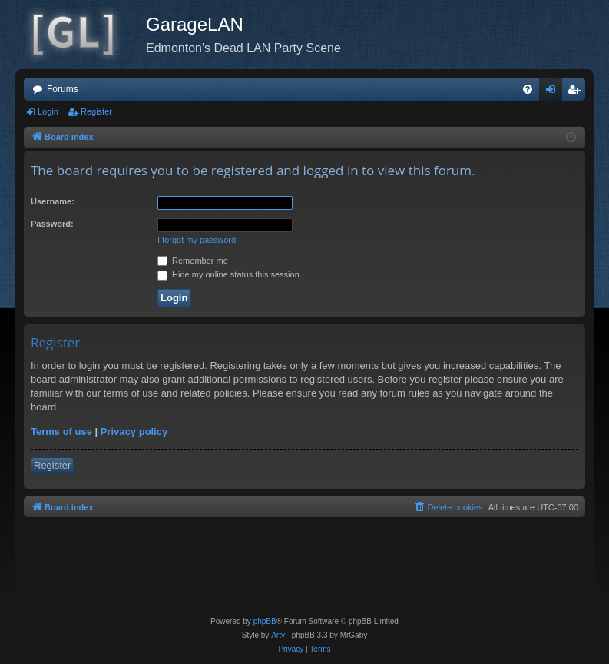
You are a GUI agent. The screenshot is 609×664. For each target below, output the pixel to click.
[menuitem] (527, 89)
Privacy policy (134, 431)
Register (96, 111)
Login (48, 111)
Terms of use (61, 431)
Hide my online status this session (228, 274)
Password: (52, 223)
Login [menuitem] (554, 92)
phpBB (264, 621)
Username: (52, 201)
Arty (278, 635)
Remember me (192, 260)
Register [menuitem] (577, 92)
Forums (62, 89)
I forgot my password (196, 239)
